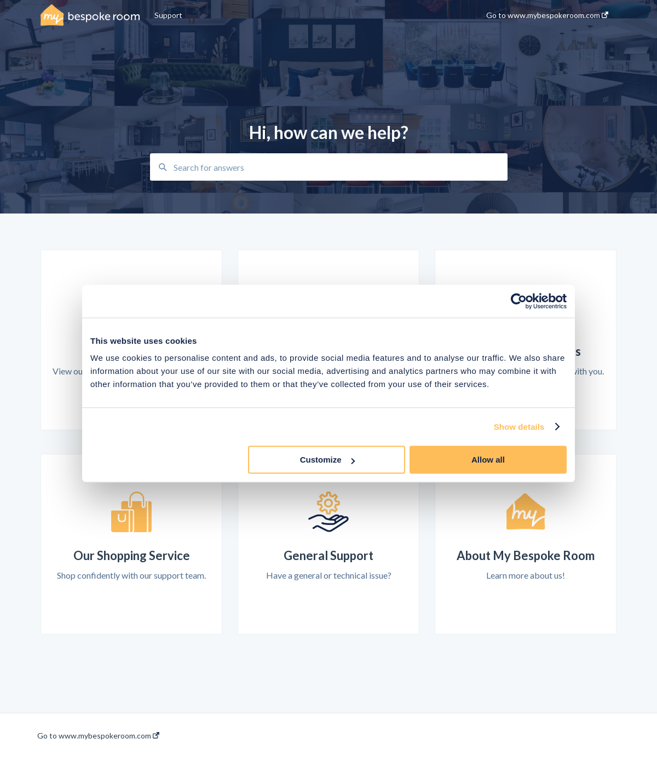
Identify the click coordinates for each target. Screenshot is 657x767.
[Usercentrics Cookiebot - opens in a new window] (519, 301)
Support (168, 15)
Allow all (488, 459)
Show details (519, 426)
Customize (327, 459)
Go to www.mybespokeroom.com (98, 735)
